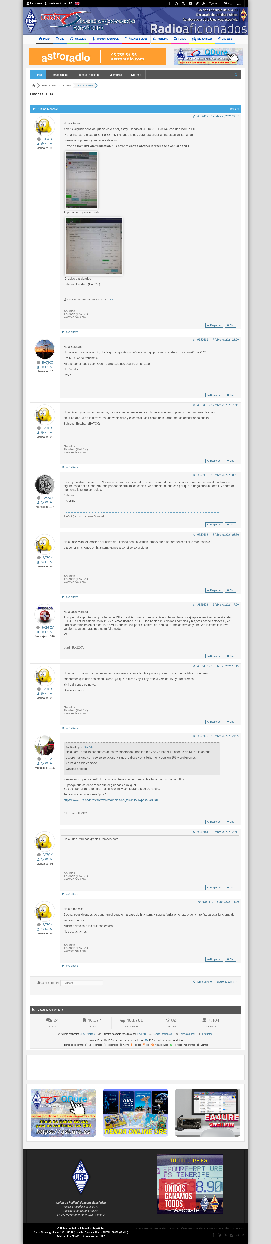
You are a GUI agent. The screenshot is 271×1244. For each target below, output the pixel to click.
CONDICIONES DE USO (147, 1228)
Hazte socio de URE (58, 3)
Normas (136, 74)
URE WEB (225, 39)
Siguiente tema (226, 981)
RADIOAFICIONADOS (105, 39)
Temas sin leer (60, 74)
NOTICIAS (161, 39)
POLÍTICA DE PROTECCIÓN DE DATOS (177, 1228)
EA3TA (47, 759)
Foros (38, 74)
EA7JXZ (47, 362)
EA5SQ (47, 498)
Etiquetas (207, 1034)
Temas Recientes (89, 74)
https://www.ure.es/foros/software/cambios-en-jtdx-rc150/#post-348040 (111, 800)
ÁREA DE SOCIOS (136, 39)
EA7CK (47, 139)
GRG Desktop (87, 1034)
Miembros (116, 74)
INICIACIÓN (78, 39)
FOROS (180, 39)
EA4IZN (141, 1034)
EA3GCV (47, 627)
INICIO (44, 39)
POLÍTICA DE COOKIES (233, 1228)
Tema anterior (203, 981)
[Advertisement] (135, 1067)
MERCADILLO (202, 39)
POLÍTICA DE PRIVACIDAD (208, 1228)
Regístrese (35, 3)
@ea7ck (88, 747)
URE (60, 39)
